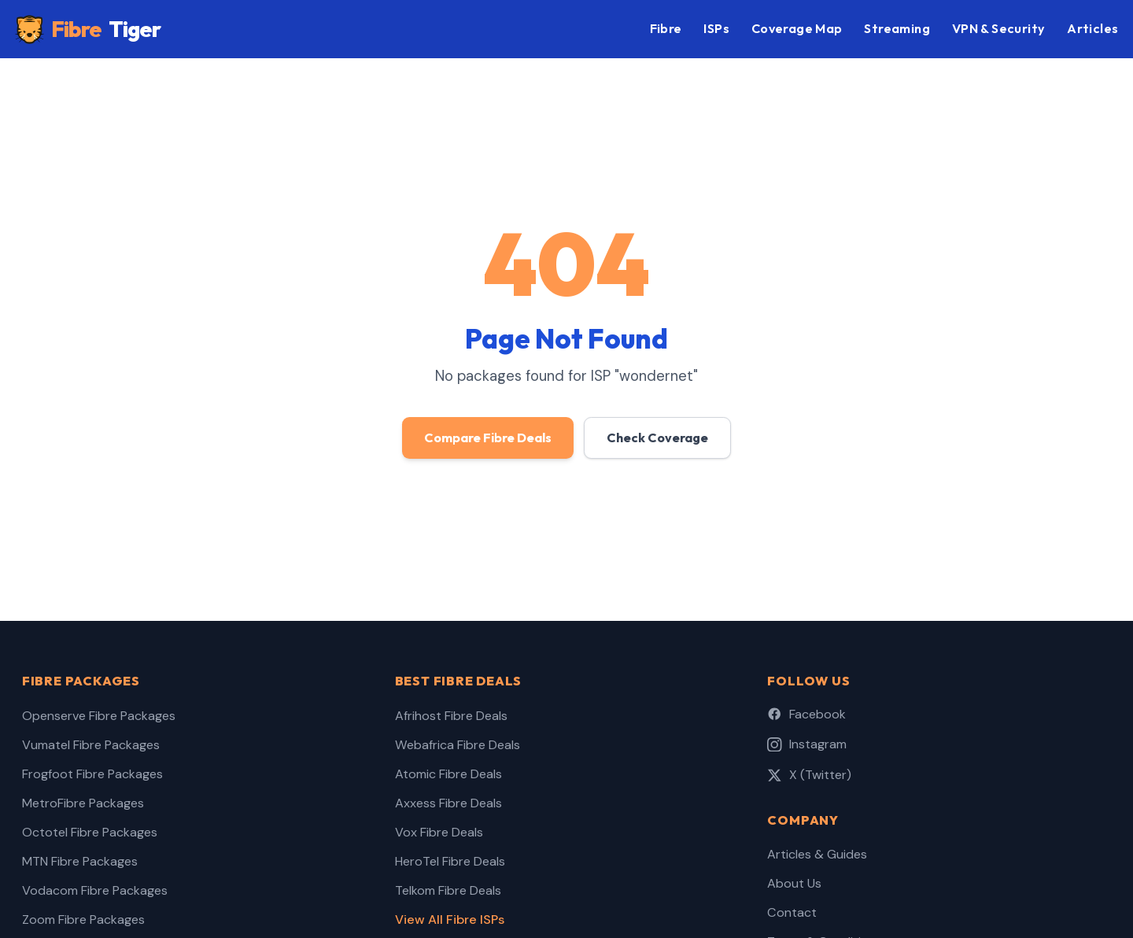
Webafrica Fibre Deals (457, 745)
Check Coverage (657, 437)
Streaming (897, 28)
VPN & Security (999, 28)
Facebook (806, 714)
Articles (1092, 28)
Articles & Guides (817, 854)
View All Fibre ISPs (449, 919)
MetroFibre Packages (83, 803)
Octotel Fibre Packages (89, 832)
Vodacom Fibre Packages (95, 890)
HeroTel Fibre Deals (450, 861)
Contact (792, 912)
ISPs (716, 28)
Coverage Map (797, 28)
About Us (794, 883)
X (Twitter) (809, 774)
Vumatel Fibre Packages (91, 745)
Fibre (88, 29)
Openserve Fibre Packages (98, 715)
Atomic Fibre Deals (448, 774)
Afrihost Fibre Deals (451, 715)
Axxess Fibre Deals (448, 803)
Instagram (807, 744)
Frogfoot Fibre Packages (92, 774)
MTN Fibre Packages (80, 861)
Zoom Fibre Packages (83, 919)
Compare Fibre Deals (488, 437)
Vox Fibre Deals (439, 832)
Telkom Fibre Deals (448, 890)
